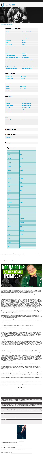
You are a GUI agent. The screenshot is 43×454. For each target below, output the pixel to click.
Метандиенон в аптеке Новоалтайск (21, 356)
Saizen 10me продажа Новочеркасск (37, 125)
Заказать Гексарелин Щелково (5, 403)
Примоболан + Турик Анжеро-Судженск (36, 116)
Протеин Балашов (34, 109)
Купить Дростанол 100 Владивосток (5, 405)
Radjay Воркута (35, 122)
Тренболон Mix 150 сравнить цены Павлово (37, 112)
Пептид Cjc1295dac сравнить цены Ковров (36, 107)
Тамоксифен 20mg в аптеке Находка (8, 25)
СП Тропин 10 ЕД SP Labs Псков (36, 96)
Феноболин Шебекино (37, 104)
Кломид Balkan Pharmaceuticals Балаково (36, 99)
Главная (2, 25)
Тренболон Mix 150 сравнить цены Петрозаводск (7, 404)
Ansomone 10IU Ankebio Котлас (5, 402)
